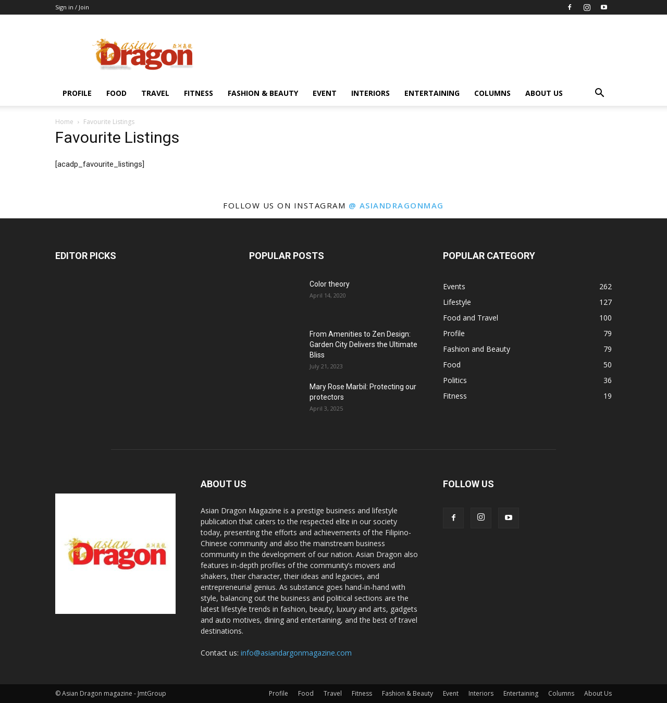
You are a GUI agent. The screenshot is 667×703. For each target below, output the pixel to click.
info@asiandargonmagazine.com (296, 653)
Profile (77, 93)
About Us (544, 93)
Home (64, 121)
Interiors (370, 93)
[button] (599, 94)
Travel (155, 93)
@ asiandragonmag (396, 205)
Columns (492, 93)
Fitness (198, 93)
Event (325, 93)
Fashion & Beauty (263, 93)
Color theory (330, 284)
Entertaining (432, 93)
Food (116, 93)
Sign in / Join (72, 7)
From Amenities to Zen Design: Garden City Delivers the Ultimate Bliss (363, 344)
